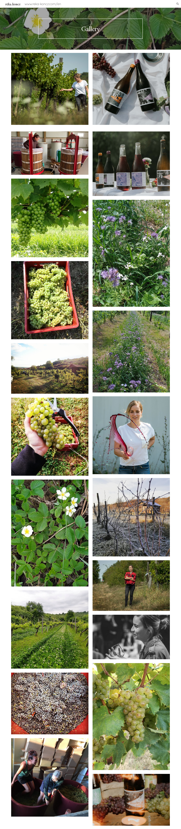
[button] (177, 4)
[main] (90, 29)
